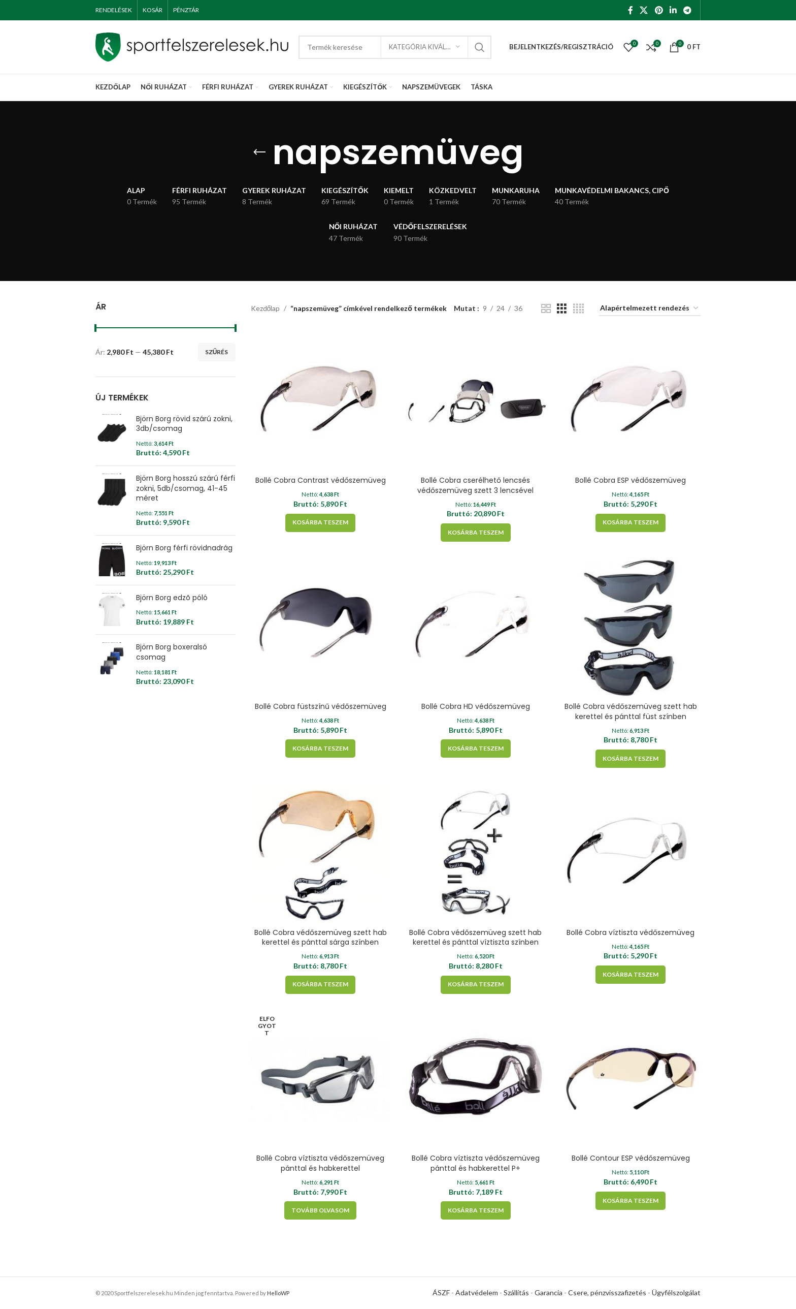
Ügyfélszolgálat (676, 1292)
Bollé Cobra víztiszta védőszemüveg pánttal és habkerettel (320, 1163)
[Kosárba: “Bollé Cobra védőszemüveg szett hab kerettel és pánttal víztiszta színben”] (476, 985)
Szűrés (216, 352)
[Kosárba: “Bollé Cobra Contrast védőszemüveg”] (320, 523)
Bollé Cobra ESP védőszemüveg (630, 480)
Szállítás (516, 1292)
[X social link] (644, 10)
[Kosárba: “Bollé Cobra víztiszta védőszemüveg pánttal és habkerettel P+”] (476, 1210)
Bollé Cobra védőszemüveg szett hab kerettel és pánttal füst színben (631, 711)
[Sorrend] (650, 308)
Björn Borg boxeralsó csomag (171, 652)
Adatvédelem (476, 1292)
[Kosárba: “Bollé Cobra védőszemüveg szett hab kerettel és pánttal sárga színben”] (320, 985)
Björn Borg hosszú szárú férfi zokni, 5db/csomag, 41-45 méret (185, 488)
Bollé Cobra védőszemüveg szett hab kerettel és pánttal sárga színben (320, 937)
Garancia (548, 1292)
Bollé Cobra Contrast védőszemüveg (320, 480)
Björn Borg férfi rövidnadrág (184, 548)
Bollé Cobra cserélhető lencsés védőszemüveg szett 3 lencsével (475, 485)
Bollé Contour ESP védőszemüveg (631, 1158)
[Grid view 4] (578, 308)
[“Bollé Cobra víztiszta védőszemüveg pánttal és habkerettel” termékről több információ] (320, 1210)
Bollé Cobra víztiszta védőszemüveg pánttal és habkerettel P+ (476, 1163)
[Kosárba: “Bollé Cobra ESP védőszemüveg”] (630, 523)
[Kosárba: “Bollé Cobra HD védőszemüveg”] (476, 748)
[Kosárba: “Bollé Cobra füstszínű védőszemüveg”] (320, 748)
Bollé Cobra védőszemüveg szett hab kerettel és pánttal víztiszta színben (475, 937)
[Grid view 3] (562, 308)
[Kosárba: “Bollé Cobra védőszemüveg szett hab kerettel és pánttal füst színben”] (630, 759)
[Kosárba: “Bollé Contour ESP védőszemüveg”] (630, 1201)
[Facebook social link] (630, 10)
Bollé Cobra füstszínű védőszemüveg (320, 706)
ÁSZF (441, 1292)
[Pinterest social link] (658, 10)
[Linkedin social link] (673, 10)
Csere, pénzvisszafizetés (607, 1292)
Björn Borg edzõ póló (172, 598)
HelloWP (278, 1293)
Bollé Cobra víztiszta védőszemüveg (630, 932)
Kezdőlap (265, 308)
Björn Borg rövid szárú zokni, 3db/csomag (184, 424)
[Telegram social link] (687, 10)
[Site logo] (191, 46)
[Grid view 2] (546, 308)
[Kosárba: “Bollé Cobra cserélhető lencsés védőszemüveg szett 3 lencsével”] (476, 532)
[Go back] (259, 152)
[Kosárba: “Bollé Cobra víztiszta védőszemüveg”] (630, 974)
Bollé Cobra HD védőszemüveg (475, 706)
